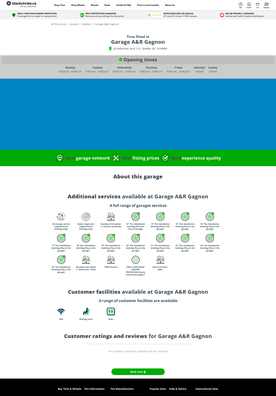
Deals (107, 5)
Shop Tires (59, 5)
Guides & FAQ (123, 5)
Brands (94, 5)
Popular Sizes (158, 388)
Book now (138, 371)
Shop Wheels (78, 5)
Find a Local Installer (148, 5)
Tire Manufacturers (122, 388)
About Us (170, 5)
